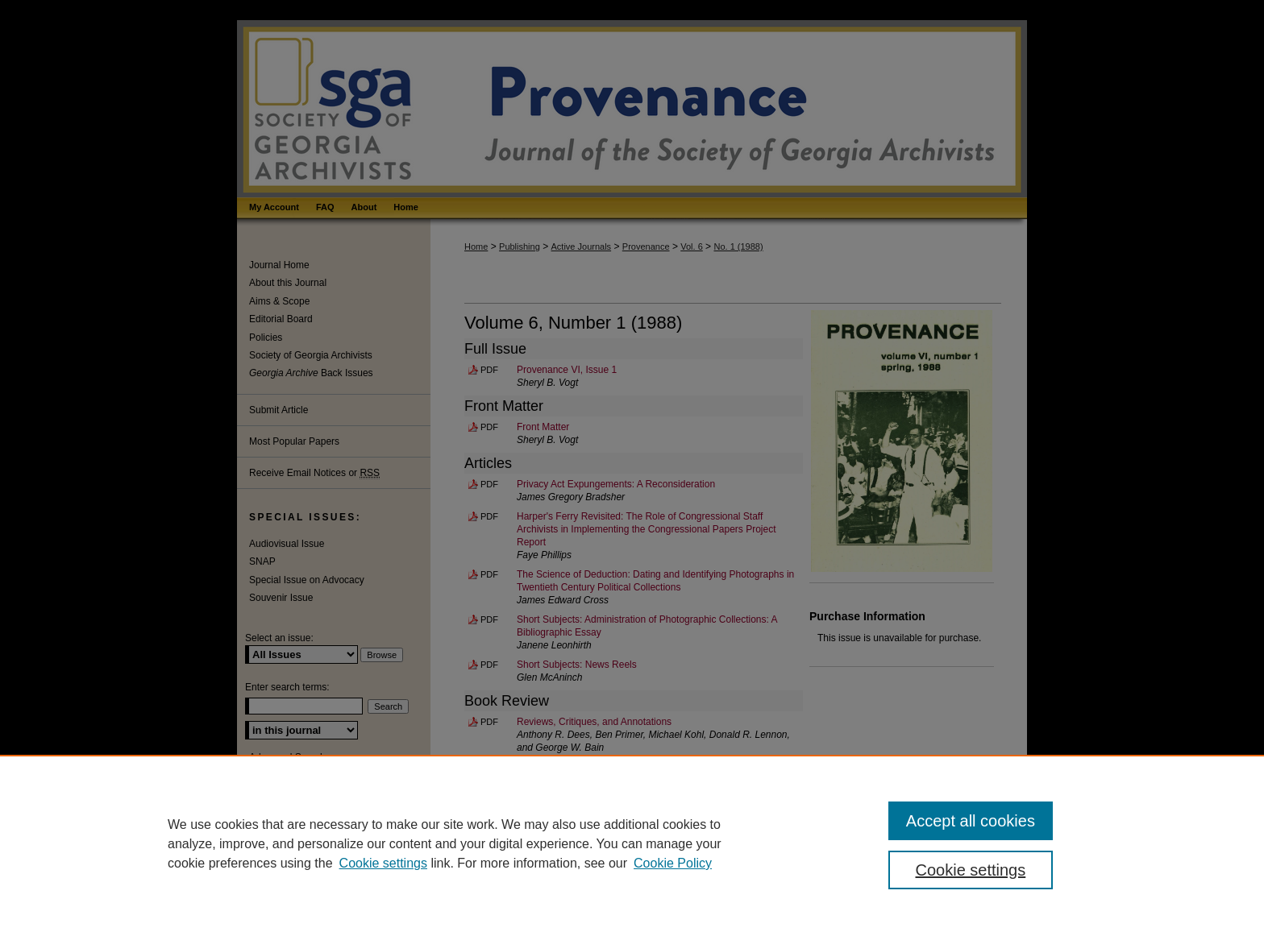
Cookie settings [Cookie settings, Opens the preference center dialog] (971, 870)
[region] (632, 843)
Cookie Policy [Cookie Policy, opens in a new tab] (673, 863)
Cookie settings (383, 863)
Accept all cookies (970, 821)
